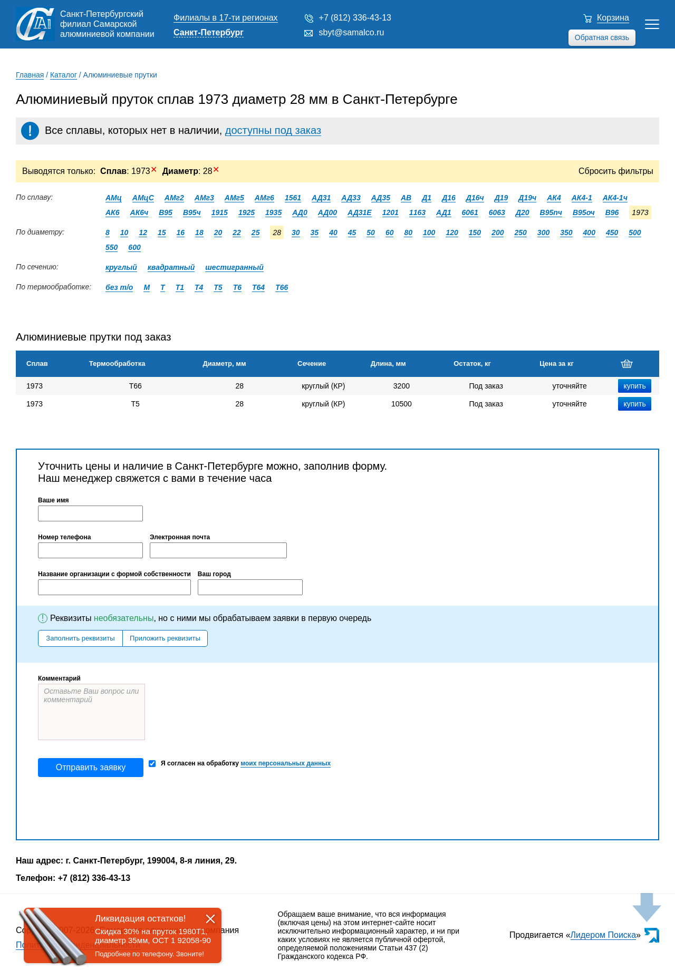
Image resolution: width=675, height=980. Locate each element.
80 (408, 232)
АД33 (350, 197)
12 (143, 232)
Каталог (63, 75)
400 (589, 232)
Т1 (180, 287)
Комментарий (59, 678)
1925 (246, 212)
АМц (113, 197)
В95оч (584, 212)
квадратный (171, 267)
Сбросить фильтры (615, 171)
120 (452, 232)
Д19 (501, 197)
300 (543, 232)
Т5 (218, 287)
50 (371, 232)
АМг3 (204, 197)
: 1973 (128, 171)
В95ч (192, 212)
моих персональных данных (285, 763)
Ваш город (214, 574)
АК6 (112, 212)
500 (635, 232)
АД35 (380, 197)
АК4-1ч (615, 197)
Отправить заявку (91, 767)
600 (134, 247)
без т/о (119, 287)
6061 (470, 212)
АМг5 (234, 197)
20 (218, 232)
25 (256, 232)
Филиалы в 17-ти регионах (225, 17)
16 (181, 232)
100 (429, 232)
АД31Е (360, 212)
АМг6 (264, 197)
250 (520, 232)
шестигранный (234, 267)
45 (352, 232)
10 (124, 232)
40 (333, 232)
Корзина (613, 17)
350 (566, 232)
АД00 (327, 212)
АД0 (299, 212)
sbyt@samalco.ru (351, 32)
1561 (293, 197)
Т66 (281, 287)
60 (389, 232)
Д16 (449, 197)
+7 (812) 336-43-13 (355, 17)
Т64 (258, 287)
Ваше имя (53, 500)
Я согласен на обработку (240, 764)
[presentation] (118, 808)
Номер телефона (64, 537)
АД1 (443, 212)
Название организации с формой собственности (114, 574)
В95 (165, 212)
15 (162, 232)
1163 (417, 212)
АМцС (143, 197)
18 (199, 232)
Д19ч (527, 197)
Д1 (426, 197)
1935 (273, 212)
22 (237, 232)
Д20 (522, 212)
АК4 (554, 197)
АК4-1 (582, 197)
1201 (390, 212)
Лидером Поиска (604, 934)
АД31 (321, 197)
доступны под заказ (273, 130)
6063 (497, 212)
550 (111, 247)
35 (315, 232)
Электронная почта (180, 537)
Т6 (237, 287)
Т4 (199, 287)
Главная (30, 75)
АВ (406, 197)
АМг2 (174, 197)
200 (497, 232)
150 (475, 232)
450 (612, 232)
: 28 (190, 171)
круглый (121, 267)
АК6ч (139, 212)
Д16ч (475, 197)
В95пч (551, 212)
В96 (612, 212)
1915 (219, 212)
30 (296, 232)
